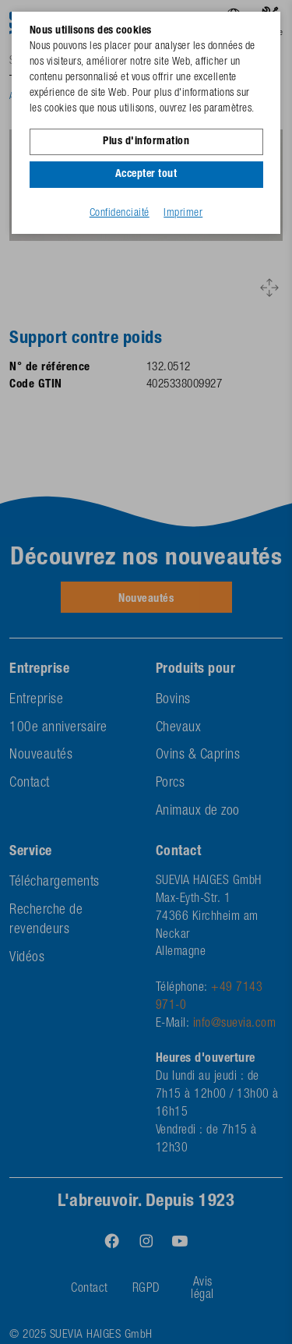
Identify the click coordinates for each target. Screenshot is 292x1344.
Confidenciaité (120, 213)
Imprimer (183, 213)
